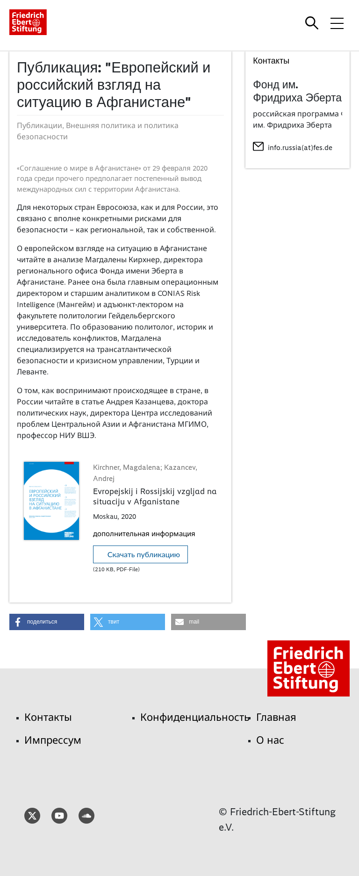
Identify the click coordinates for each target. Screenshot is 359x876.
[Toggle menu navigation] (337, 22)
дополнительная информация (144, 534)
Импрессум (52, 740)
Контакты (48, 717)
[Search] (313, 22)
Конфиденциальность (195, 717)
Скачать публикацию (144, 554)
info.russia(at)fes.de (300, 147)
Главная (276, 717)
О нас (270, 740)
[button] (46, 622)
